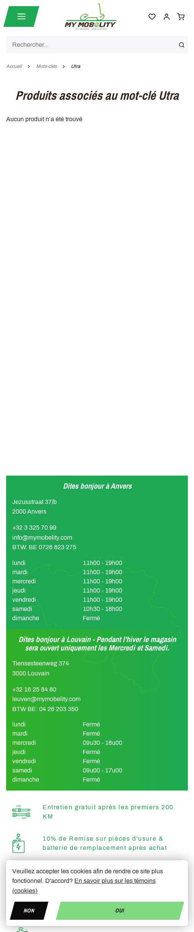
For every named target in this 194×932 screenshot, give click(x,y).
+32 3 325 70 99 (34, 527)
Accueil (14, 66)
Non (29, 910)
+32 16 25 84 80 (34, 689)
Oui (120, 910)
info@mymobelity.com (42, 537)
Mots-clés (46, 66)
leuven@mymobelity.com (46, 699)
